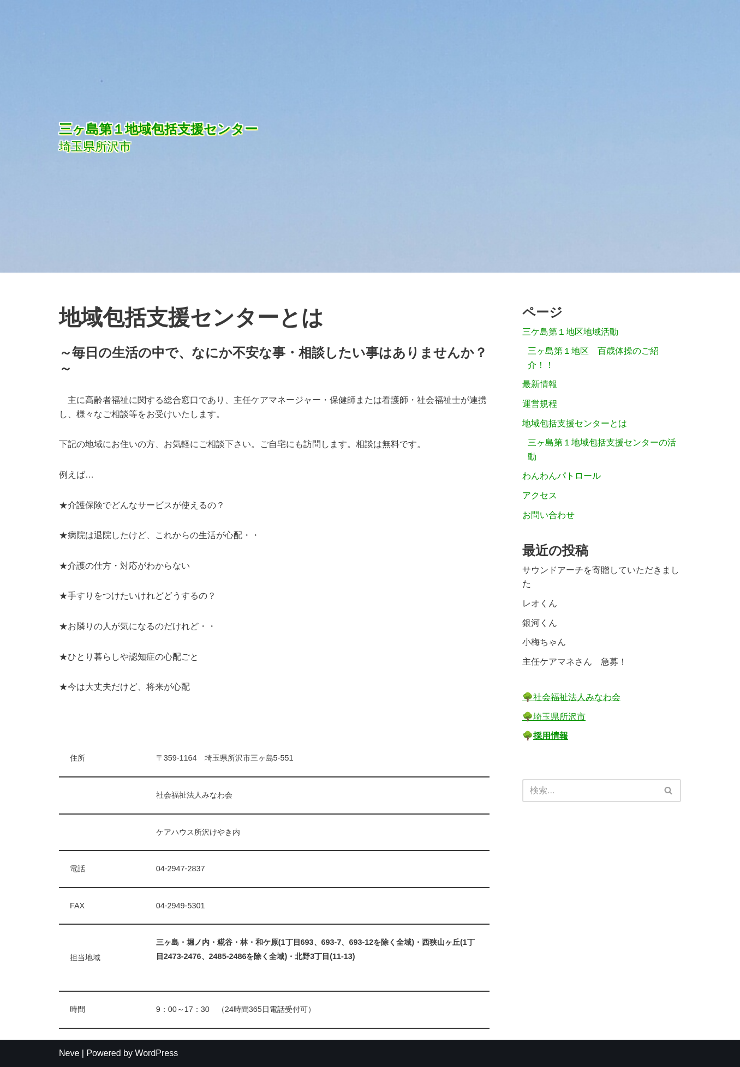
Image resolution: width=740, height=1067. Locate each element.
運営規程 (539, 403)
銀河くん (539, 623)
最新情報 (539, 384)
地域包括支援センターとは (574, 423)
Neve (69, 1053)
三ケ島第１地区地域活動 (570, 331)
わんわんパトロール (561, 475)
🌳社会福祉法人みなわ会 (571, 697)
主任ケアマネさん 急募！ (574, 661)
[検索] (589, 790)
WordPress (156, 1053)
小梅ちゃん (544, 642)
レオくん (539, 603)
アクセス (539, 495)
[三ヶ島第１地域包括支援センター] (250, 136)
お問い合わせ (548, 515)
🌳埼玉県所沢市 (554, 716)
